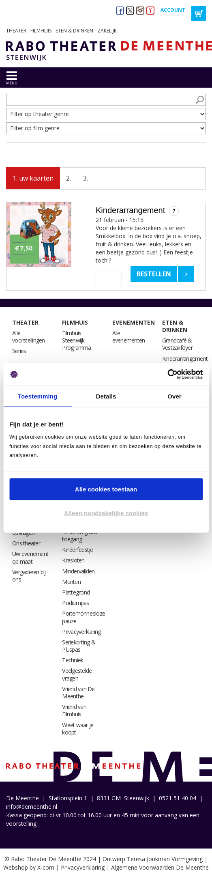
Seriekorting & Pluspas (78, 645)
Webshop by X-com (28, 867)
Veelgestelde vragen (77, 674)
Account (173, 9)
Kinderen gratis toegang (79, 535)
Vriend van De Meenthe (78, 692)
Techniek (72, 660)
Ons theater (26, 543)
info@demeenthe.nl (31, 806)
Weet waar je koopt (77, 728)
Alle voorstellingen (28, 336)
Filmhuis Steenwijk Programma (76, 340)
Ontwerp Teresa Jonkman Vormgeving (153, 859)
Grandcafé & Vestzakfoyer (177, 343)
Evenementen (133, 322)
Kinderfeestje (77, 550)
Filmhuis (40, 30)
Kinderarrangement (185, 358)
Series (19, 351)
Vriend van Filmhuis (74, 710)
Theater (16, 30)
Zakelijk (107, 30)
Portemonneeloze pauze (83, 617)
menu (11, 83)
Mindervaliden (78, 571)
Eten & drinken (74, 30)
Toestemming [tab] (38, 395)
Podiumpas (75, 603)
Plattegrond (76, 592)
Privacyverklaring (81, 631)
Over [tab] (174, 395)
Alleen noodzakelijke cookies (106, 513)
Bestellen (154, 273)
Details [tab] (106, 395)
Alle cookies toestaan (106, 488)
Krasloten (73, 560)
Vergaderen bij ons (29, 575)
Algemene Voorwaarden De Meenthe (160, 867)
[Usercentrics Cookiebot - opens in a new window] (167, 374)
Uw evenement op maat (30, 557)
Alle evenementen (128, 336)
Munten (71, 582)
